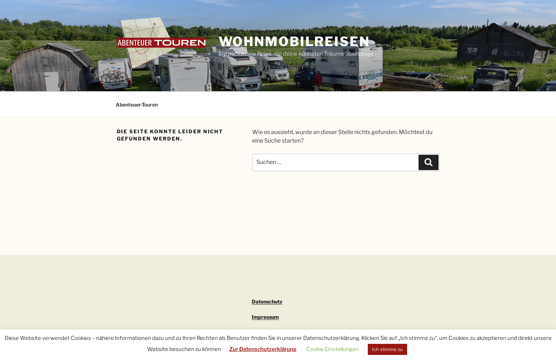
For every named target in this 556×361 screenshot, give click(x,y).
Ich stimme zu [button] (387, 349)
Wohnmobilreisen (294, 41)
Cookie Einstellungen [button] (332, 349)
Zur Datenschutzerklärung (262, 349)
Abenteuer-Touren (137, 105)
